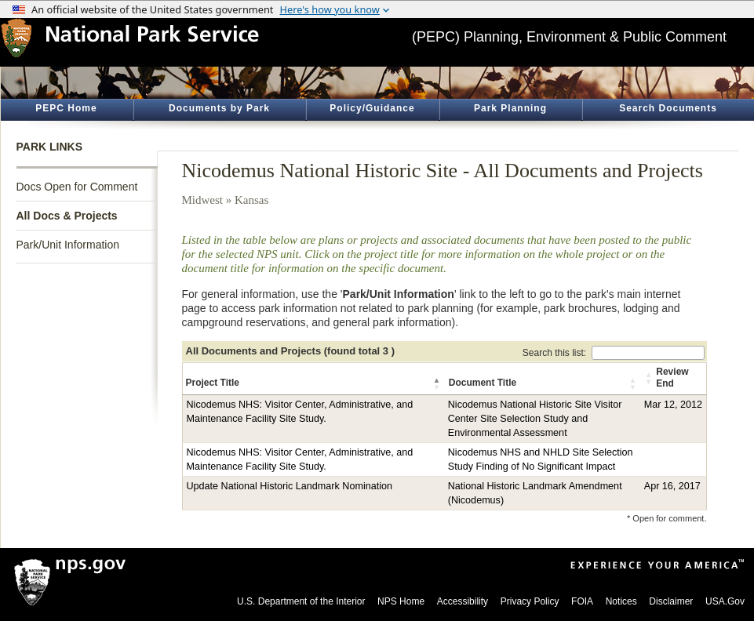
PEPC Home (66, 108)
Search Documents (668, 108)
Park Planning (510, 108)
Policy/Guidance (372, 108)
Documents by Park (219, 108)
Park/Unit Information (68, 244)
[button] (438, 383)
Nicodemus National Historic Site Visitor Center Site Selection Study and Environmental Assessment (535, 418)
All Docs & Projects (67, 215)
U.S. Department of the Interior (301, 601)
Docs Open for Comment (77, 186)
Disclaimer (671, 601)
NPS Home (400, 601)
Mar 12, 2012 (673, 404)
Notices (621, 601)
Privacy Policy (530, 601)
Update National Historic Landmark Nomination (290, 486)
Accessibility (462, 601)
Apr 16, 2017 (672, 486)
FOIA (582, 601)
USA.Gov (725, 601)
